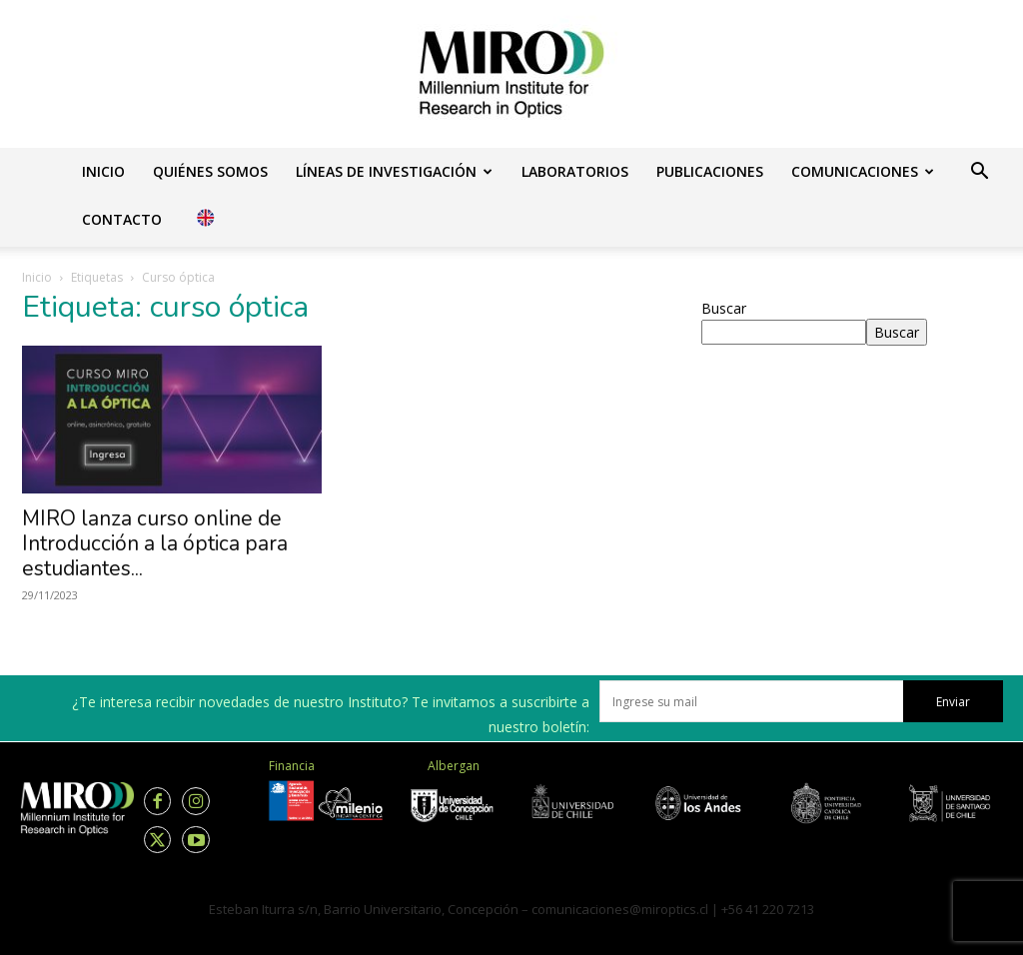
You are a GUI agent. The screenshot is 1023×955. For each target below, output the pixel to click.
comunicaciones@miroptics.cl (619, 909)
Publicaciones (709, 171)
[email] (751, 701)
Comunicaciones (862, 171)
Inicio (103, 171)
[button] (979, 173)
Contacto (122, 219)
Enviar (953, 701)
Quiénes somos (210, 171)
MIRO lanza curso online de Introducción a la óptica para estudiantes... (155, 543)
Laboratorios (574, 171)
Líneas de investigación (394, 171)
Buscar (723, 308)
